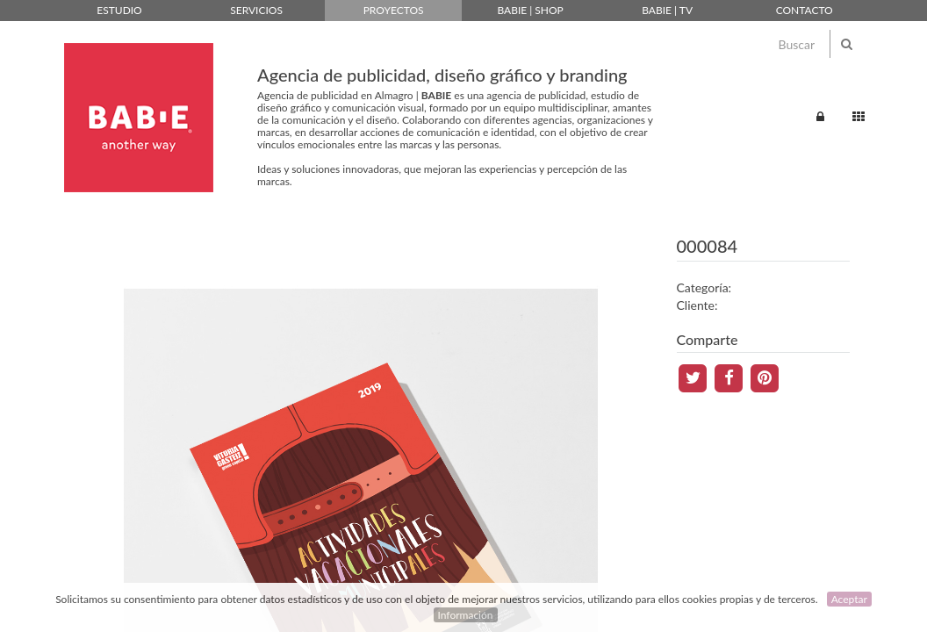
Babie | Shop (530, 10)
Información (465, 614)
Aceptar (849, 599)
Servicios (256, 10)
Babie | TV (667, 10)
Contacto (804, 10)
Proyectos (393, 10)
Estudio (119, 10)
